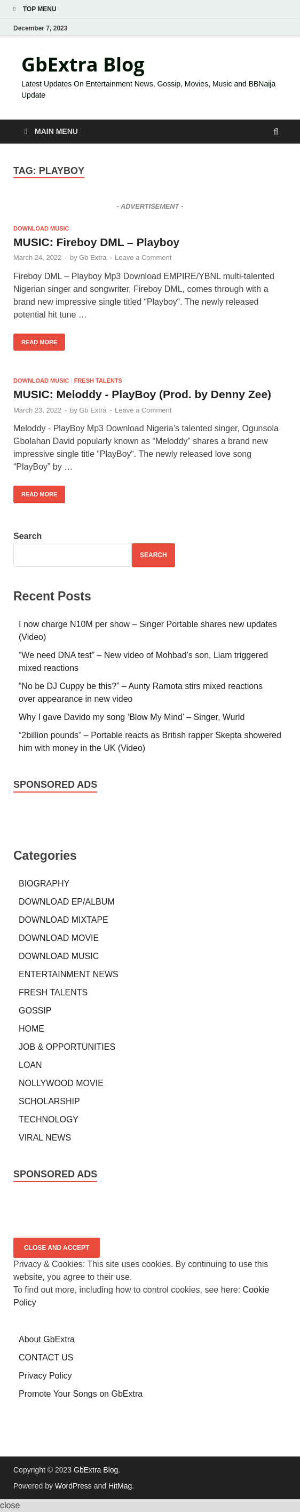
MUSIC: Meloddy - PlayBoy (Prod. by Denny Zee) (142, 394)
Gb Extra (92, 258)
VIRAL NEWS (45, 1137)
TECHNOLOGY (48, 1119)
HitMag (120, 1486)
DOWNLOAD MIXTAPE (63, 919)
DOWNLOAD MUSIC (41, 228)
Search (27, 536)
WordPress (73, 1486)
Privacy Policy (45, 1375)
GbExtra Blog (83, 64)
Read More (35, 339)
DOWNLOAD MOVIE (59, 938)
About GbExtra (47, 1339)
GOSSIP (35, 1010)
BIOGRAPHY (44, 883)
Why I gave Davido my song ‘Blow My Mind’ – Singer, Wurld (131, 717)
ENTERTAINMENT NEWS (69, 974)
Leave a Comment (143, 258)
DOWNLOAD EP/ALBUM (67, 901)
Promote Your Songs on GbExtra (81, 1393)
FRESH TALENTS (98, 380)
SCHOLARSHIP (49, 1101)
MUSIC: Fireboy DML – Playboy (96, 242)
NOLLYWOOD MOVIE (61, 1083)
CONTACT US (46, 1357)
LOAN (30, 1065)
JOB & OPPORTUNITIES (67, 1046)
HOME (31, 1028)
